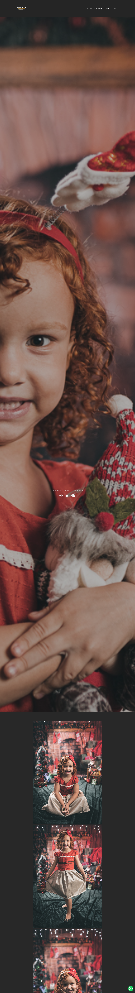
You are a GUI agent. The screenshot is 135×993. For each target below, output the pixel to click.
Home (89, 8)
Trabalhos (98, 8)
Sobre (107, 8)
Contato (115, 8)
